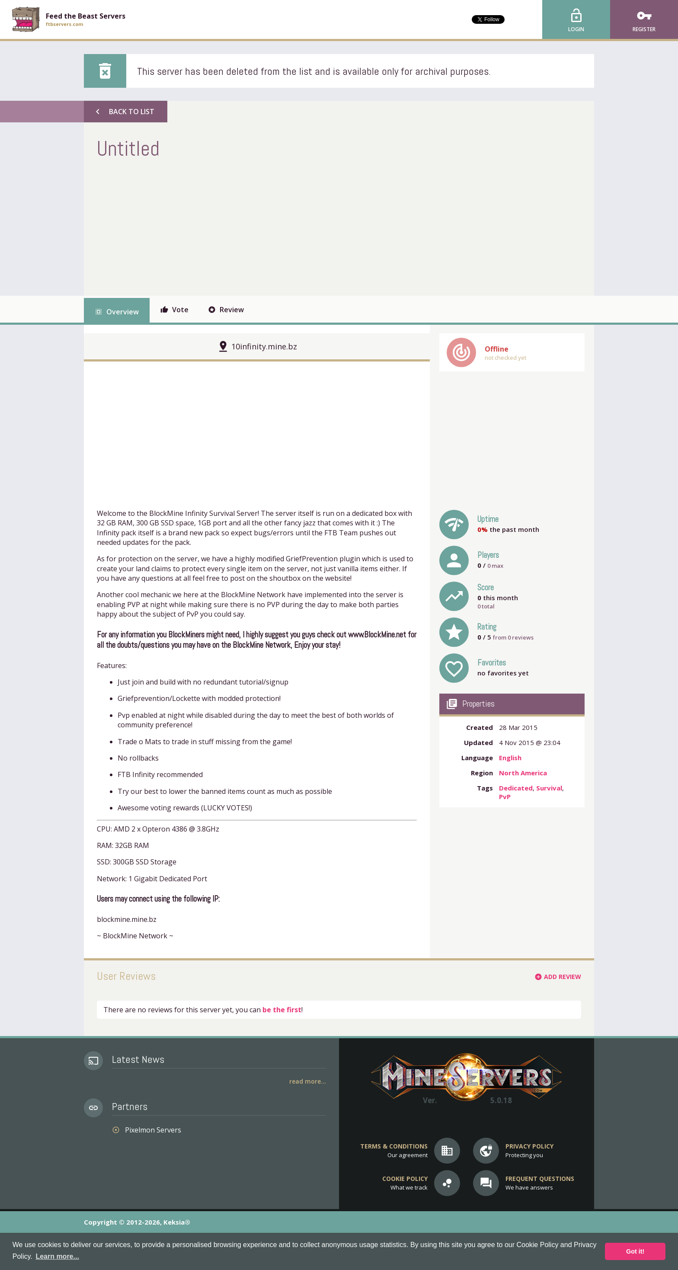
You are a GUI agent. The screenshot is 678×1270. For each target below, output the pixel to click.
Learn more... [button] (57, 1256)
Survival (549, 788)
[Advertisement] (254, 226)
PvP (505, 796)
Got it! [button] (635, 1251)
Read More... (307, 1081)
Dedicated (516, 788)
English (510, 757)
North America (523, 772)
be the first (281, 1009)
